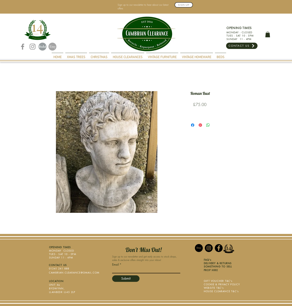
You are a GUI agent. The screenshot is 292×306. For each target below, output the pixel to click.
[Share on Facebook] (192, 125)
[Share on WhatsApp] (208, 125)
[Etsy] (52, 47)
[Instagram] (32, 47)
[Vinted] (42, 47)
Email (115, 264)
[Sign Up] (184, 5)
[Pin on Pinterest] (200, 125)
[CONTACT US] (242, 46)
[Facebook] (23, 47)
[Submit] (126, 278)
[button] (267, 34)
